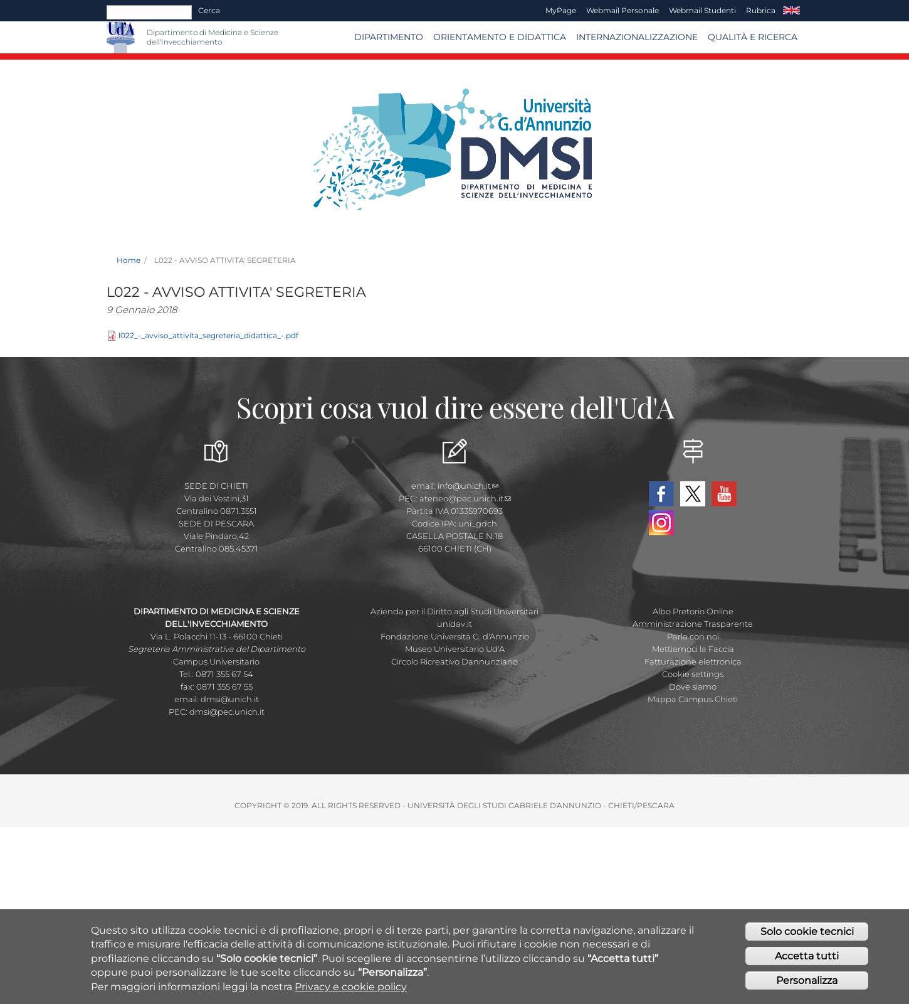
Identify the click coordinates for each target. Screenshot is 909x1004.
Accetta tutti (807, 960)
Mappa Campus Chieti (693, 699)
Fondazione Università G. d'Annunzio (455, 636)
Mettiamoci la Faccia (693, 649)
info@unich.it (468, 486)
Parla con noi (693, 636)
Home (128, 260)
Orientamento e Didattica (499, 37)
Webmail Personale (622, 10)
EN (791, 10)
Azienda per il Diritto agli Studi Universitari (454, 611)
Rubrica (760, 10)
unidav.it (454, 624)
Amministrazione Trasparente (693, 624)
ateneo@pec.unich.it (465, 498)
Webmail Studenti (702, 10)
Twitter (692, 493)
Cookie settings (692, 674)
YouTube (724, 493)
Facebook (661, 493)
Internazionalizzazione (637, 37)
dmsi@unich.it (230, 699)
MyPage (560, 10)
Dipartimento (388, 37)
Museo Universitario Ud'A (455, 649)
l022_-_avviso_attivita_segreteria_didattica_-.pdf (208, 335)
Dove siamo (693, 686)
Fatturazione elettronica (693, 661)
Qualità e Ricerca (752, 37)
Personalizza (807, 984)
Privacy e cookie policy (351, 990)
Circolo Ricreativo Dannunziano (454, 661)
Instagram (661, 522)
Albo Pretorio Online (693, 611)
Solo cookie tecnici (807, 935)
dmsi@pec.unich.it (227, 712)
